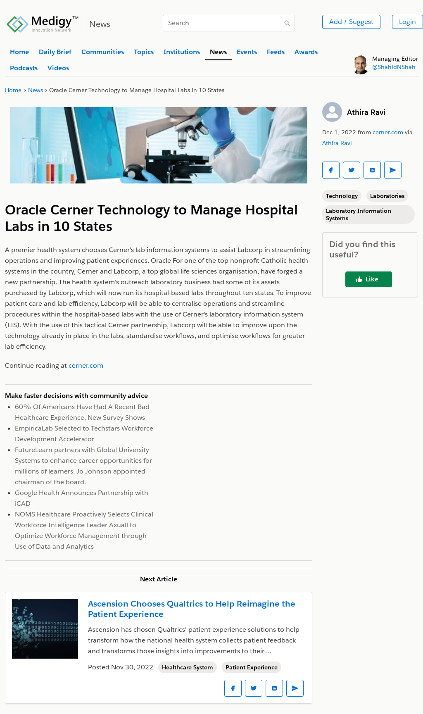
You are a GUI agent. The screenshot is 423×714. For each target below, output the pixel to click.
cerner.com (388, 132)
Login (407, 21)
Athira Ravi (366, 112)
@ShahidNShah (394, 67)
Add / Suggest (351, 21)
